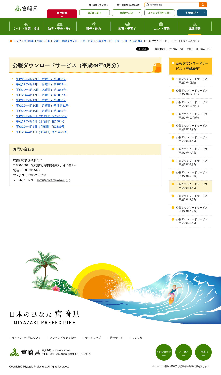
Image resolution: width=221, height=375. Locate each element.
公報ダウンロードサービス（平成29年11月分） (191, 104)
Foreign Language (130, 5)
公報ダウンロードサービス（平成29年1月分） (191, 221)
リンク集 (137, 337)
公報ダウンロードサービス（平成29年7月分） (191, 151)
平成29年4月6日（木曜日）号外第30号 (41, 116)
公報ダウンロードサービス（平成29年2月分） (191, 209)
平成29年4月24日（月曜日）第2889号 (41, 84)
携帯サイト (116, 337)
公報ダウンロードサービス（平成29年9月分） (191, 127)
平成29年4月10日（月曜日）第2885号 (41, 110)
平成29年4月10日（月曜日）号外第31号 (42, 105)
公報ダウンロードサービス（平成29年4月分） (191, 186)
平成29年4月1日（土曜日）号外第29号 (41, 132)
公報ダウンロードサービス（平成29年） (119, 41)
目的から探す (94, 12)
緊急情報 (62, 13)
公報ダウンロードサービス (77, 41)
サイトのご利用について (26, 337)
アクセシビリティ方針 (63, 337)
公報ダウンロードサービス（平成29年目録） (191, 80)
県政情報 (29, 41)
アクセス (183, 351)
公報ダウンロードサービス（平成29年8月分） (191, 139)
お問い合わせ (164, 351)
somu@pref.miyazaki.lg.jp (53, 180)
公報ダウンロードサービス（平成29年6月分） (191, 162)
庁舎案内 (203, 351)
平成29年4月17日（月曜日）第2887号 (41, 95)
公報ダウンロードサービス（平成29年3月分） (191, 198)
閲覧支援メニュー (102, 5)
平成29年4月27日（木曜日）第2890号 (41, 79)
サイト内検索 (147, 5)
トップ (17, 41)
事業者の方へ (192, 12)
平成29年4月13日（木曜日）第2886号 (41, 100)
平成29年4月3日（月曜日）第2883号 (40, 126)
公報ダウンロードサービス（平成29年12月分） (191, 92)
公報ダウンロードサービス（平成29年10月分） (191, 116)
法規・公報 (43, 41)
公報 (56, 41)
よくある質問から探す (159, 12)
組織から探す (127, 12)
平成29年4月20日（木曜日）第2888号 (41, 89)
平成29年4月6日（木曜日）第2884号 (40, 121)
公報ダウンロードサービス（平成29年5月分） (191, 174)
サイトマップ (93, 337)
